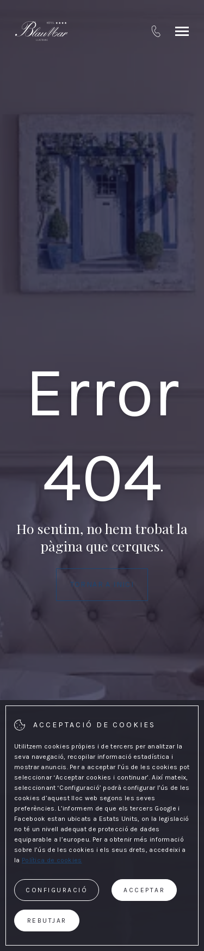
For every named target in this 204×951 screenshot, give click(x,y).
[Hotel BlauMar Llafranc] (41, 31)
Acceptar (144, 890)
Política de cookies (52, 860)
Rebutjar (47, 920)
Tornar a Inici (102, 584)
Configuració (57, 890)
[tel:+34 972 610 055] (156, 31)
